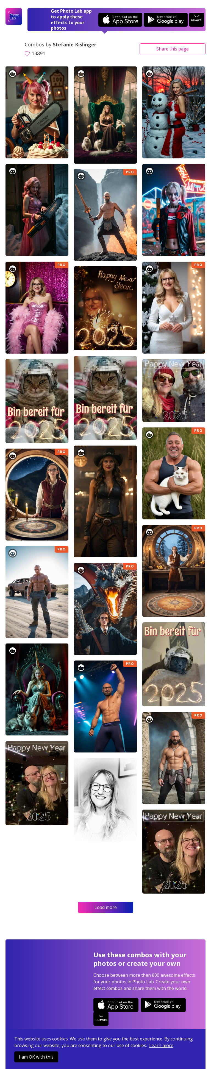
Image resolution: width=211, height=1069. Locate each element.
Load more (106, 907)
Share (172, 49)
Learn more (161, 1045)
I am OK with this (36, 1057)
